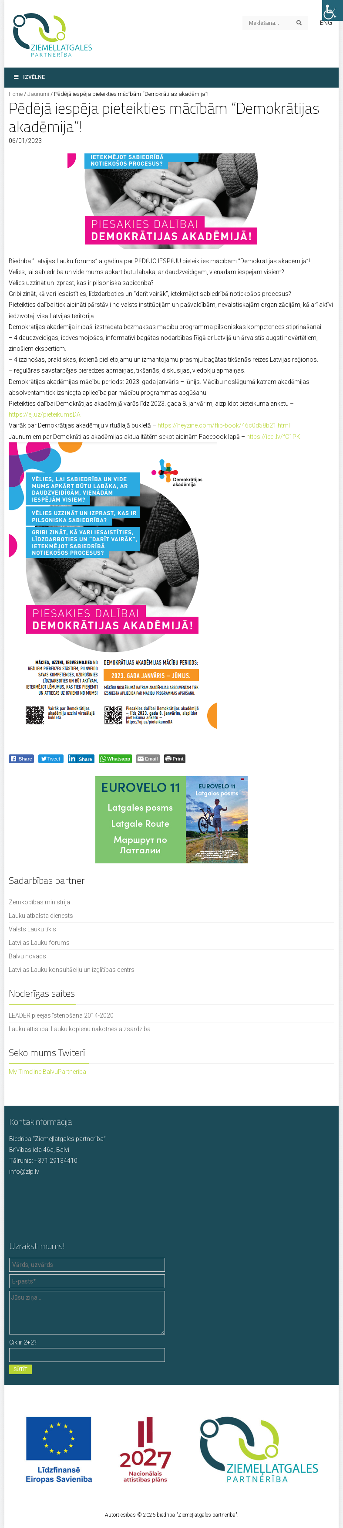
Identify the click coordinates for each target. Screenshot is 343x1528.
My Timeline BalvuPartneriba (47, 1071)
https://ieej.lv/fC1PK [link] (273, 436)
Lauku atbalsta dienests (41, 915)
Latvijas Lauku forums (39, 942)
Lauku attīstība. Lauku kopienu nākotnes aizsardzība (80, 1028)
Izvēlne (29, 77)
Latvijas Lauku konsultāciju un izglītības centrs (72, 969)
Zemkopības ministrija (39, 902)
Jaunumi (38, 94)
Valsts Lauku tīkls (32, 929)
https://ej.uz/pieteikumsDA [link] (45, 414)
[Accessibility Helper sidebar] (332, 10)
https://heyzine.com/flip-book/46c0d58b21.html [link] (224, 425)
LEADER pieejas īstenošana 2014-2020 (61, 1015)
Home (16, 94)
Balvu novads (27, 956)
